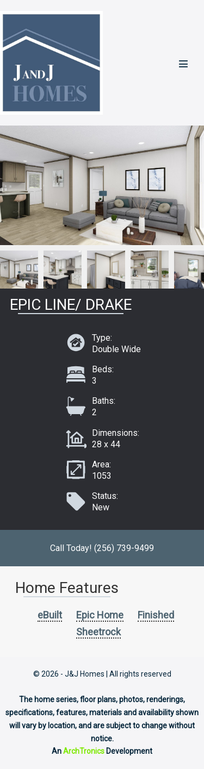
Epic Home (99, 615)
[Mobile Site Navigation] (183, 63)
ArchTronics (83, 751)
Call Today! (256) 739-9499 (102, 548)
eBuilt (50, 615)
